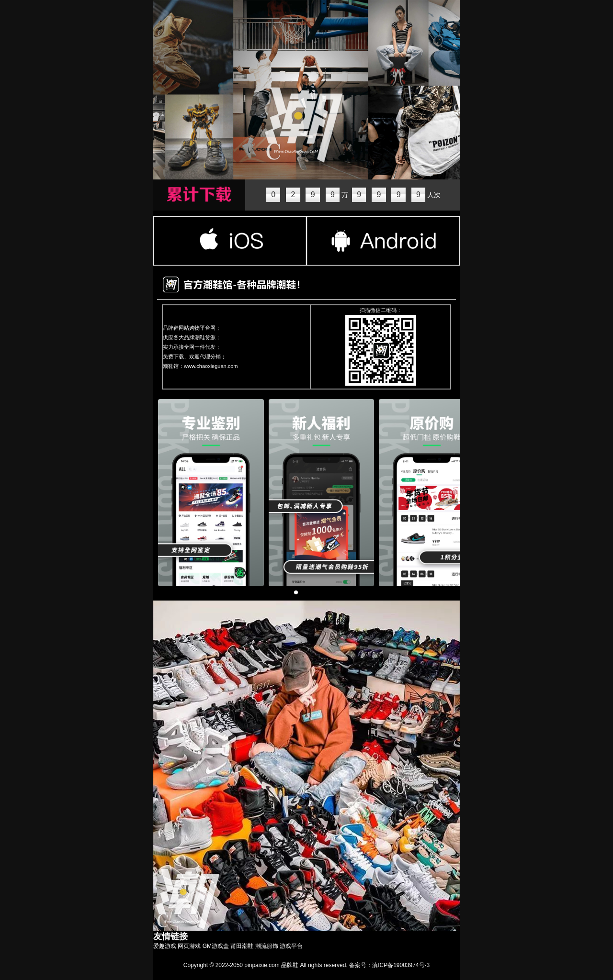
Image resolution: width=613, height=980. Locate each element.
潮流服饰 (266, 946)
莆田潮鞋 (241, 946)
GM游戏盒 (216, 946)
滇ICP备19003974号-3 (401, 965)
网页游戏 (189, 946)
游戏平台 (291, 946)
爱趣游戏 (164, 946)
